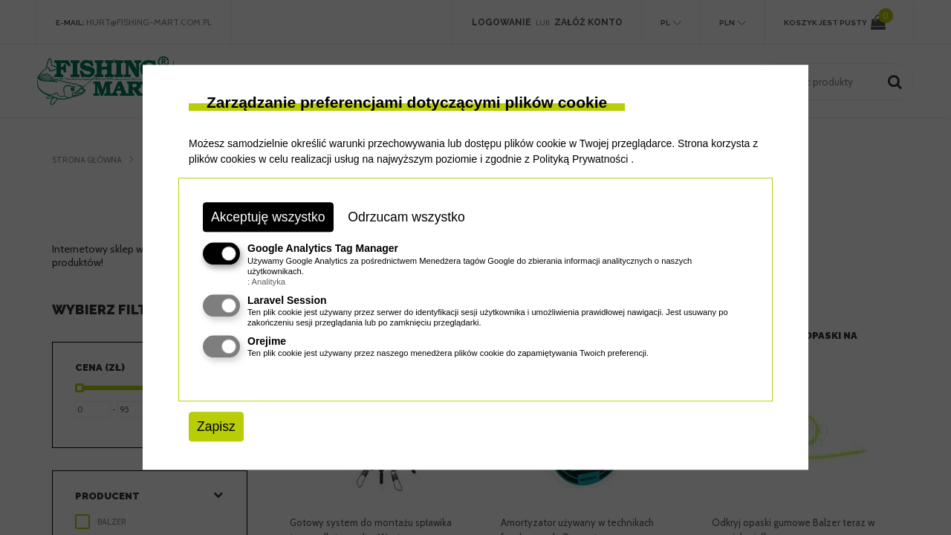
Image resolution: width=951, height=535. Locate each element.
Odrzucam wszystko (406, 217)
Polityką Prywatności (580, 159)
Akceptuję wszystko (268, 217)
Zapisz (216, 426)
